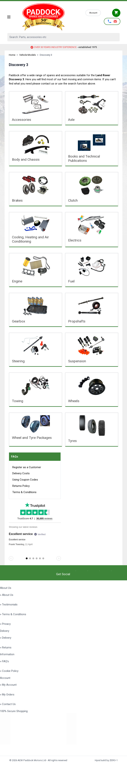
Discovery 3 (46, 54)
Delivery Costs (21, 473)
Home (12, 54)
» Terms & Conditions (13, 614)
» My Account (8, 684)
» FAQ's (4, 661)
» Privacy (5, 624)
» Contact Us (8, 704)
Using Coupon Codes (25, 479)
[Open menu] (9, 17)
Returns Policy (21, 486)
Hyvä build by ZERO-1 (106, 760)
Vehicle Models (27, 54)
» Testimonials (8, 604)
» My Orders (7, 694)
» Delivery (5, 637)
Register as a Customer (26, 467)
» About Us (6, 595)
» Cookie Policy (9, 671)
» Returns (5, 647)
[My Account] (93, 13)
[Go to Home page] (48, 17)
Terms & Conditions (24, 492)
